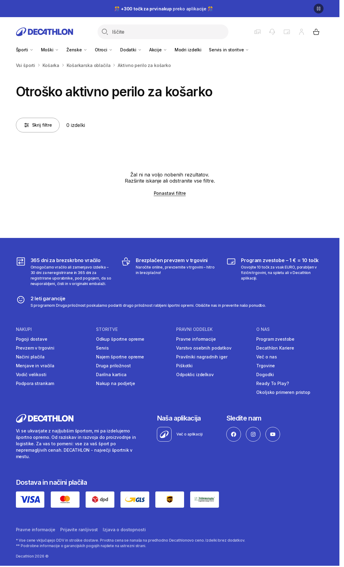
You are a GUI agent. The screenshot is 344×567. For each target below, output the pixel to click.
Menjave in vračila (35, 365)
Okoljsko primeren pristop (283, 392)
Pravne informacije (196, 339)
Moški (50, 49)
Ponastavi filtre (170, 193)
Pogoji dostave (31, 339)
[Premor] (319, 8)
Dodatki (131, 49)
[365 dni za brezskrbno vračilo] (64, 272)
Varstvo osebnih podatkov (203, 347)
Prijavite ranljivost (79, 529)
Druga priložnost (113, 365)
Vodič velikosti (31, 374)
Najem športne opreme (120, 356)
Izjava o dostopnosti (124, 529)
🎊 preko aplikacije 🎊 (163, 8)
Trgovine (265, 365)
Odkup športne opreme (120, 339)
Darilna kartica (111, 374)
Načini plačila (30, 356)
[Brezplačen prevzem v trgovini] (169, 272)
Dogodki (265, 374)
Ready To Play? (272, 383)
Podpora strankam (35, 383)
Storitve (107, 329)
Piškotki (184, 365)
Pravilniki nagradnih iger (201, 356)
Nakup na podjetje (115, 383)
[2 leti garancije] (141, 301)
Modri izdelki (188, 49)
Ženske (76, 49)
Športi (25, 49)
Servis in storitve (229, 49)
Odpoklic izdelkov (195, 374)
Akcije (158, 49)
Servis (102, 347)
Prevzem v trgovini (35, 347)
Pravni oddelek (194, 329)
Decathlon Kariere (275, 347)
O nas (263, 329)
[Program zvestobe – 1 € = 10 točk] (275, 272)
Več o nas (266, 356)
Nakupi (24, 329)
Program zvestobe (275, 339)
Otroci (104, 49)
